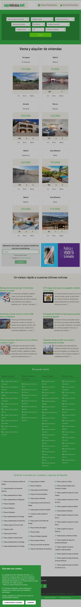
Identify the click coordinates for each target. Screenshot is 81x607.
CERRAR (30, 602)
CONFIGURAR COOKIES (13, 602)
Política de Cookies (21, 585)
